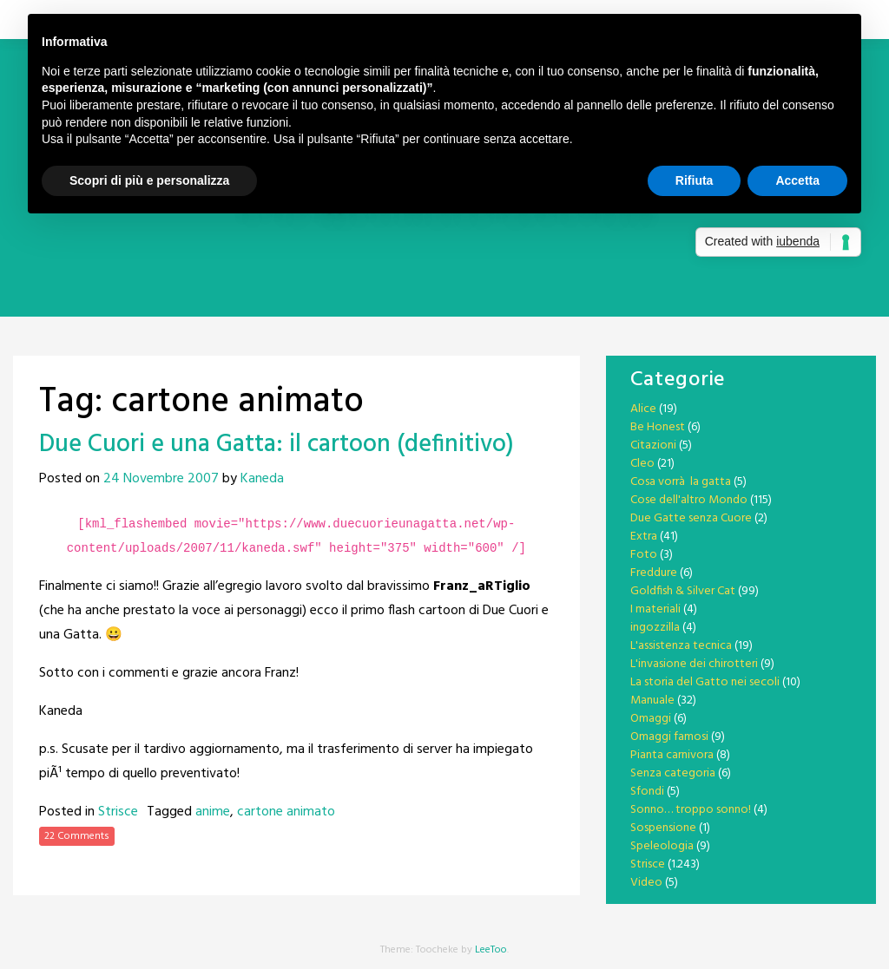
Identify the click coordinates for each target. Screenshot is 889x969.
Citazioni (653, 445)
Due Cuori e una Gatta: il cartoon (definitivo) (276, 444)
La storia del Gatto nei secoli (705, 682)
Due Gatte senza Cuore (691, 518)
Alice (643, 409)
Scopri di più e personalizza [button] (149, 180)
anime (212, 812)
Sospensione (663, 828)
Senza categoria (672, 773)
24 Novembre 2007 (161, 479)
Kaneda (262, 479)
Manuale (652, 700)
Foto (643, 555)
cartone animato (286, 812)
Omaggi (650, 719)
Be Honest (657, 427)
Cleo (642, 464)
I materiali (655, 609)
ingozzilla (655, 628)
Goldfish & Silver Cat (682, 591)
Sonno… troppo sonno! (690, 810)
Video (646, 883)
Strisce (118, 812)
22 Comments (76, 836)
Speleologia (662, 846)
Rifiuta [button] (694, 180)
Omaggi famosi (669, 737)
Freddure (653, 573)
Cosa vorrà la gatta (680, 482)
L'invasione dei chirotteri (694, 664)
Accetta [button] (797, 180)
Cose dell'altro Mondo (688, 500)
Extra (643, 537)
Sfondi (647, 792)
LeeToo (491, 950)
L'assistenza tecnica (681, 646)
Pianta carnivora (672, 755)
